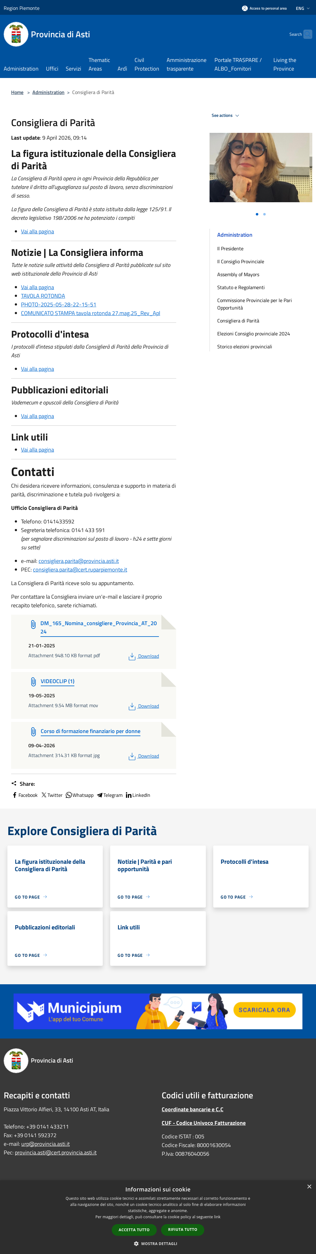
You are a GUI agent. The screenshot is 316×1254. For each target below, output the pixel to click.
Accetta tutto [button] (134, 1229)
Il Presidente (230, 248)
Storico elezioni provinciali (244, 346)
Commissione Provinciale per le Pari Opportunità (254, 304)
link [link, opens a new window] (217, 1216)
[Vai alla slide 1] (257, 214)
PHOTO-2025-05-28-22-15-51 (58, 304)
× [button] (309, 1187)
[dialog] (158, 1217)
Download (143, 656)
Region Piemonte (22, 8)
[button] (158, 1243)
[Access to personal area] (264, 8)
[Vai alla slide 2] (264, 214)
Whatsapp (79, 795)
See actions (226, 115)
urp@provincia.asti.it (45, 1144)
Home (17, 92)
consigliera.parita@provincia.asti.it (79, 561)
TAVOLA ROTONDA (43, 296)
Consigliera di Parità (238, 320)
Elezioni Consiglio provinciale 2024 (253, 333)
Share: (23, 784)
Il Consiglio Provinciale (240, 261)
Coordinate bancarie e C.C (192, 1109)
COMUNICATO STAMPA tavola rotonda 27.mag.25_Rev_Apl (90, 313)
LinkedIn (137, 795)
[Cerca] (304, 34)
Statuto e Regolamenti (241, 287)
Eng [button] (303, 8)
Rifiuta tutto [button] (183, 1229)
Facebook (24, 795)
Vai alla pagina (37, 231)
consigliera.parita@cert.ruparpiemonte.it (80, 569)
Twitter (51, 795)
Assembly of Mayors (238, 274)
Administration (48, 92)
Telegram (109, 795)
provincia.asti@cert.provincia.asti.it (56, 1152)
